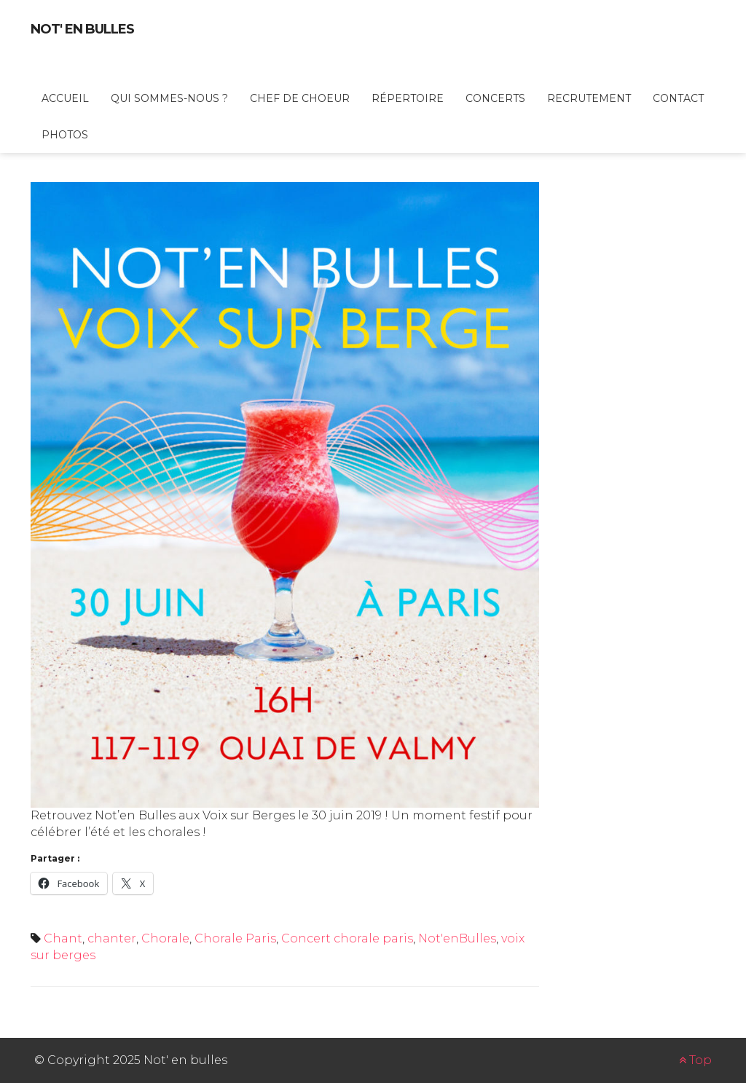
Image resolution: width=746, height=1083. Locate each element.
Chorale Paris (235, 938)
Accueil (65, 98)
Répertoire (408, 98)
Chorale (165, 938)
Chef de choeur (300, 98)
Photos (65, 134)
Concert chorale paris (347, 938)
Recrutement (589, 98)
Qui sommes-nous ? (169, 98)
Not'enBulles (457, 938)
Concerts (495, 98)
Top (695, 1060)
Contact (678, 98)
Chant (63, 938)
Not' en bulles (82, 29)
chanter (111, 938)
